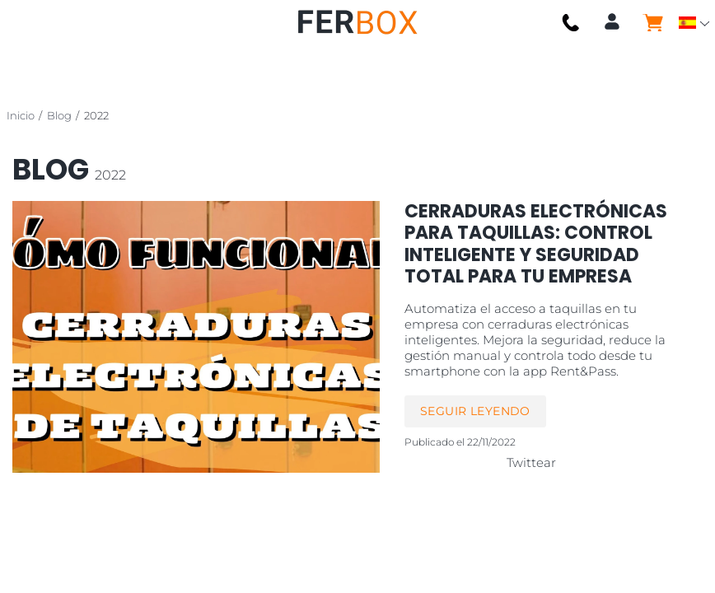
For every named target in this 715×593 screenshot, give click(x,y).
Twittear (531, 462)
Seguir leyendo (475, 411)
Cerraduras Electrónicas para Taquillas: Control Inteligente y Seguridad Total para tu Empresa (535, 243)
